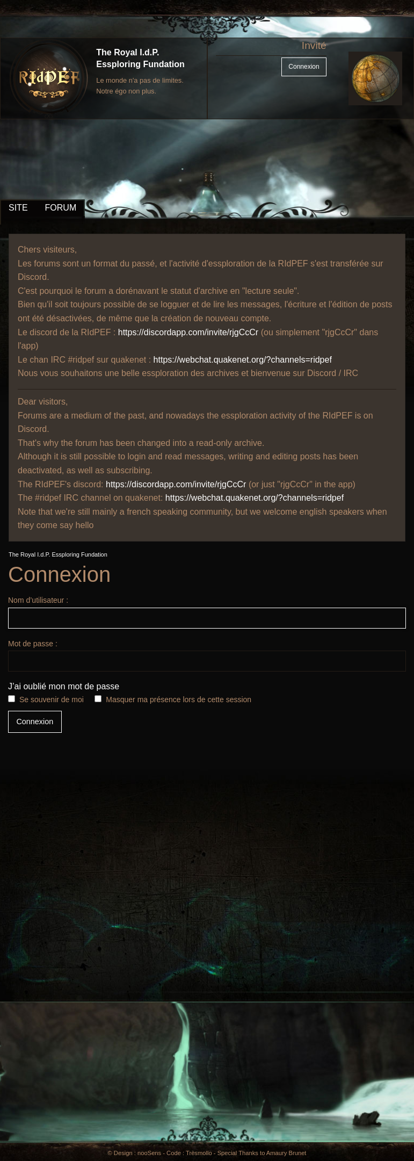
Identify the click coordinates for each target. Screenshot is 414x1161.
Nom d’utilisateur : (207, 612)
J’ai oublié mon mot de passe (63, 686)
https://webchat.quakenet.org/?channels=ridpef (243, 359)
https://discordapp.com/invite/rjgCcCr (188, 332)
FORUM (61, 207)
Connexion (303, 66)
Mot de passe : (207, 655)
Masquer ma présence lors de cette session (178, 699)
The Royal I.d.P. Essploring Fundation (58, 554)
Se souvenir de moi (51, 699)
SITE (18, 207)
